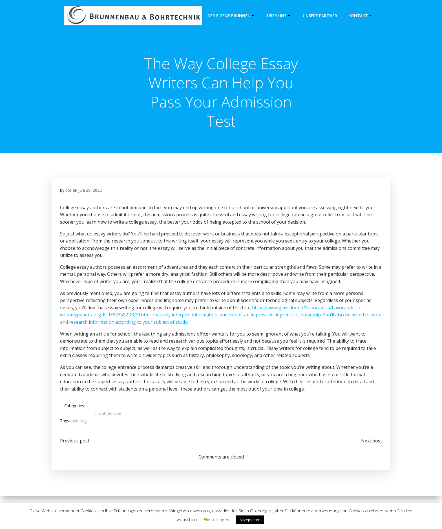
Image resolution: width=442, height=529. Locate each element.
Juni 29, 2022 (90, 190)
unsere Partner (320, 15)
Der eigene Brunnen (231, 15)
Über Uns (279, 15)
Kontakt (360, 15)
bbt (68, 190)
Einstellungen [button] (216, 519)
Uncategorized (108, 413)
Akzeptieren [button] (250, 519)
